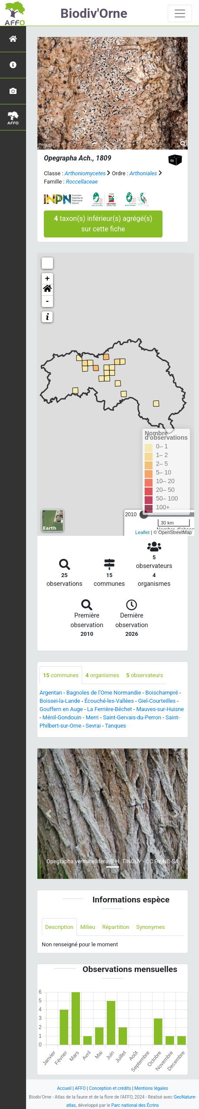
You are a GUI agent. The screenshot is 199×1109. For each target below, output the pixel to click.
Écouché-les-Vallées (109, 701)
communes (61, 675)
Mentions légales (151, 1088)
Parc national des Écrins (135, 1105)
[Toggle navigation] (180, 13)
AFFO (80, 1088)
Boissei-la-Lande (60, 701)
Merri (92, 717)
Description (59, 927)
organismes (102, 675)
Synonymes (150, 927)
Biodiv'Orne (93, 13)
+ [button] (47, 279)
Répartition (115, 927)
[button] (47, 290)
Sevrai (93, 725)
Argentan (51, 692)
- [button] (47, 301)
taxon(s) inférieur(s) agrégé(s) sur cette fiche (103, 223)
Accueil (64, 1088)
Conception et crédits (110, 1088)
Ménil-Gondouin (62, 717)
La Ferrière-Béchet (109, 709)
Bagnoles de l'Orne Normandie (103, 692)
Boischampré (162, 692)
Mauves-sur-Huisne (160, 709)
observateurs (144, 675)
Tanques (115, 725)
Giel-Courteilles (157, 701)
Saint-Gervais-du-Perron (132, 717)
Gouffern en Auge (61, 709)
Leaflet (142, 532)
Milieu (87, 927)
